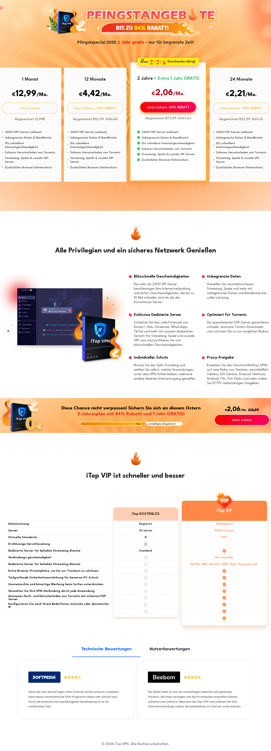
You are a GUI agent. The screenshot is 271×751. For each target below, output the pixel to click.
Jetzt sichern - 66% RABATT (95, 108)
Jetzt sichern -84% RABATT (168, 107)
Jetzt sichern (30, 108)
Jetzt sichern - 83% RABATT (241, 108)
